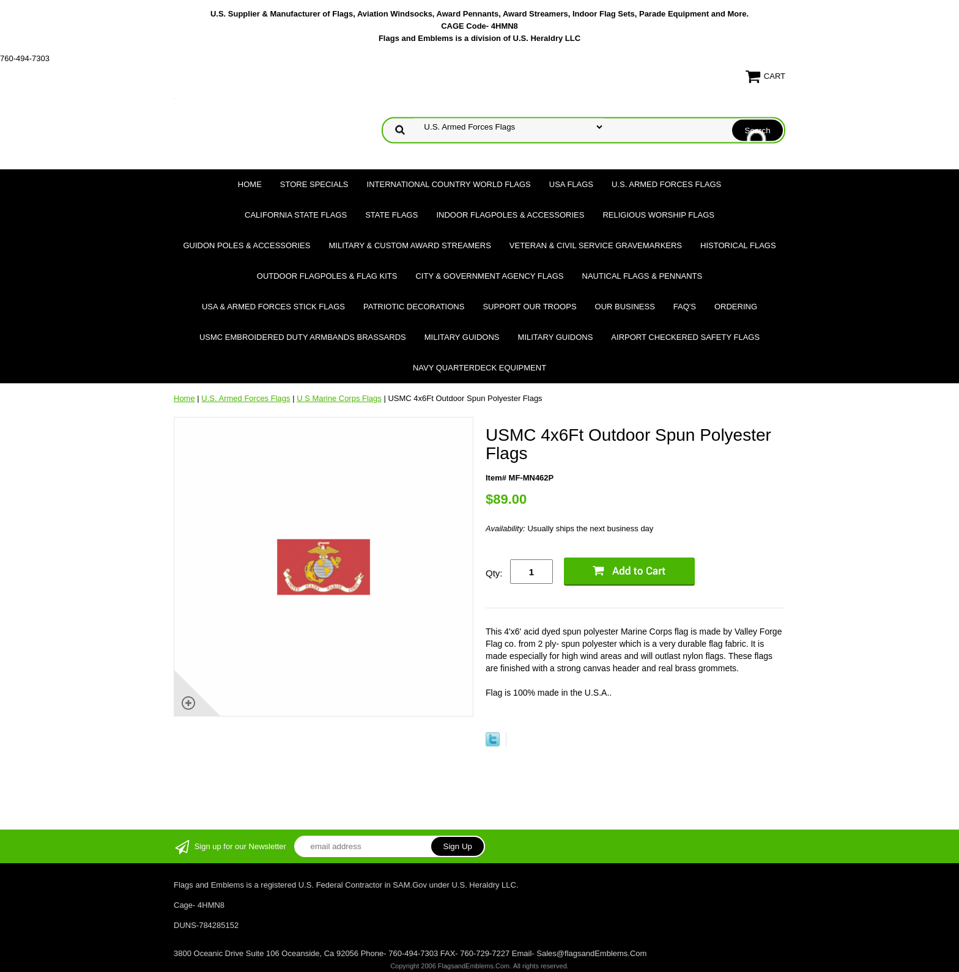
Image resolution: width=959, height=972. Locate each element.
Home (250, 184)
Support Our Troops (529, 306)
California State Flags (296, 214)
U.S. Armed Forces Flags (666, 184)
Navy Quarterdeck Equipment (479, 367)
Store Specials (314, 184)
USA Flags (571, 184)
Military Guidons (462, 337)
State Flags (391, 214)
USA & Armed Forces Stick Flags (273, 306)
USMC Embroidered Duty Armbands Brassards (302, 337)
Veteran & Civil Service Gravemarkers (595, 245)
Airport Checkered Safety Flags (685, 337)
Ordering (735, 306)
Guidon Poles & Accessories (246, 245)
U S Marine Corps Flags (339, 398)
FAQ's (684, 306)
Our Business (625, 306)
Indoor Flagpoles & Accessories (510, 214)
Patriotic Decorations (413, 306)
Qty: (494, 573)
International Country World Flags (449, 184)
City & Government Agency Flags (489, 276)
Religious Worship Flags (658, 214)
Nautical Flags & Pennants (642, 276)
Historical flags (738, 245)
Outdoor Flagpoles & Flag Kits (327, 276)
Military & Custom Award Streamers (409, 245)
